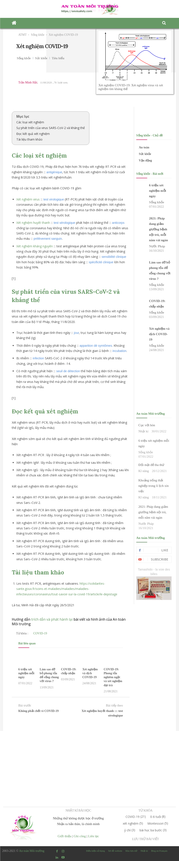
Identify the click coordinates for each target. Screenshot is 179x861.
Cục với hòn (146, 425)
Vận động (145, 160)
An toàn (144, 147)
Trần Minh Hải (27, 82)
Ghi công (80, 836)
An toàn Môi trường (31, 851)
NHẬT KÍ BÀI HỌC (78, 810)
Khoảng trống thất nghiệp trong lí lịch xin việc (153, 486)
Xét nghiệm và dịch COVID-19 (90, 673)
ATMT (22, 34)
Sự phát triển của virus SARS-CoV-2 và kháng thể (50, 128)
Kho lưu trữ (131, 850)
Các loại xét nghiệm (30, 122)
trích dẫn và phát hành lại (52, 619)
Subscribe (159, 559)
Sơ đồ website (115, 850)
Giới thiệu (64, 836)
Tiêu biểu (58, 58)
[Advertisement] (89, 761)
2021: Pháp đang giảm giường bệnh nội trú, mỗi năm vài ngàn (158, 229)
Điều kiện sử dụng (95, 850)
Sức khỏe (41, 58)
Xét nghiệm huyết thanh (33, 223)
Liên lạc (93, 836)
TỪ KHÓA (145, 810)
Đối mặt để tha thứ (151, 465)
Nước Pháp (157, 246)
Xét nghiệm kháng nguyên (34, 246)
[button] (164, 23)
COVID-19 (40, 633)
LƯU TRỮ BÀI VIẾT (145, 839)
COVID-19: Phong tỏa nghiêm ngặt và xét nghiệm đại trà (113, 677)
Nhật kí (143, 431)
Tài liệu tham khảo (29, 139)
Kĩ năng (143, 471)
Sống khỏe (37, 34)
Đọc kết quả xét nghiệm (33, 134)
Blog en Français (159, 850)
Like (164, 550)
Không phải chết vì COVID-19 (38, 711)
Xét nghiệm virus (28, 199)
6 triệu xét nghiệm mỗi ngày (26, 673)
